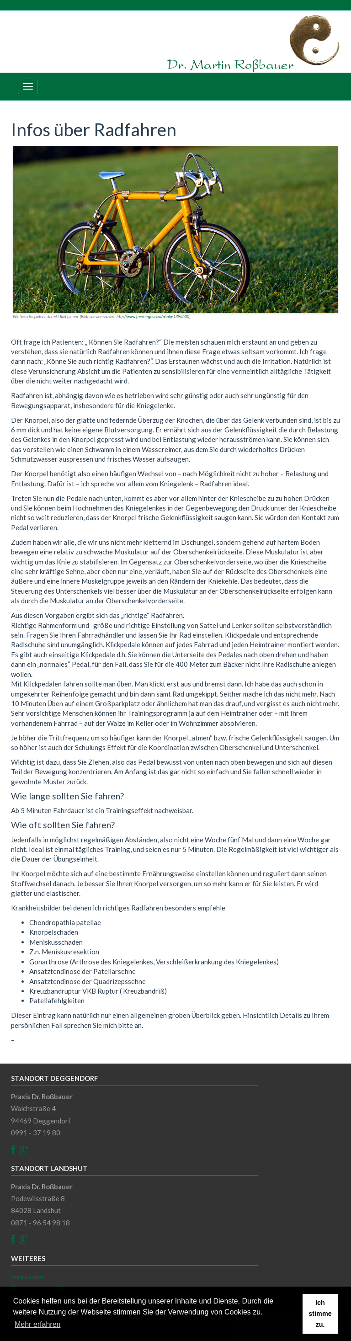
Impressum (27, 1276)
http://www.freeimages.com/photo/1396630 (153, 316)
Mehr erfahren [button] (38, 1324)
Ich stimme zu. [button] (319, 1313)
